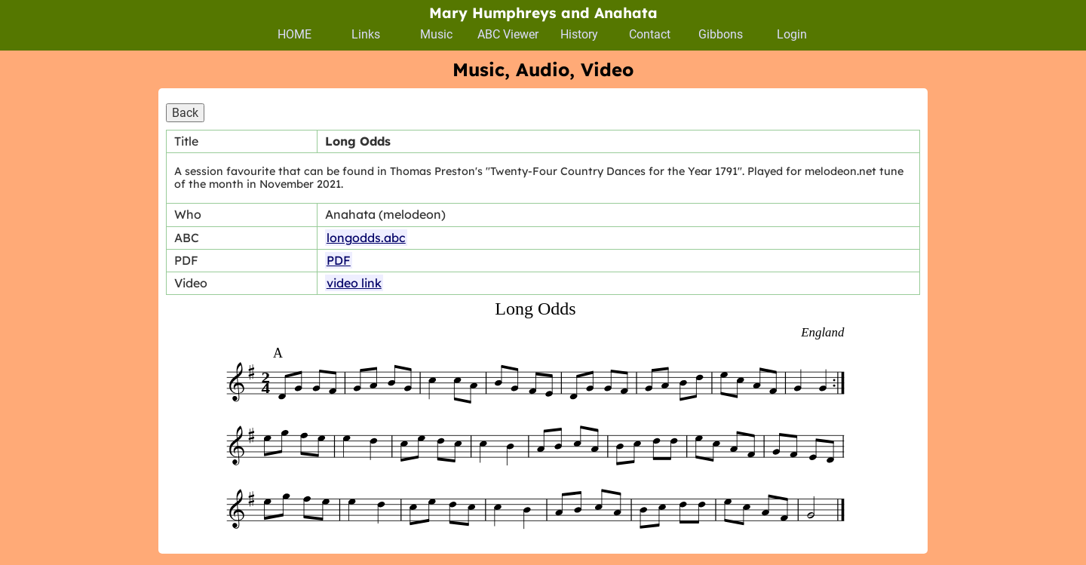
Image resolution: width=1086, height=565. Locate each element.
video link (354, 282)
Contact (649, 34)
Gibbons (720, 34)
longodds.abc (366, 237)
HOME (294, 34)
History (579, 34)
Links (365, 34)
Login (792, 34)
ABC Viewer (507, 34)
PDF (339, 260)
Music (436, 34)
